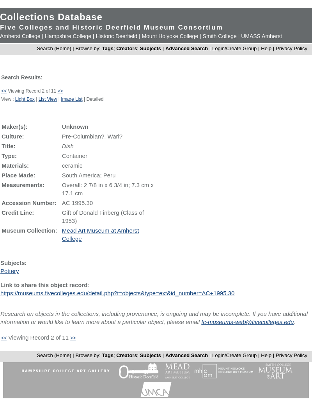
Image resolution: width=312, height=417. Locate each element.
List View (48, 99)
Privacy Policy (291, 48)
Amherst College (20, 36)
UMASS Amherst (261, 36)
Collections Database (51, 17)
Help (266, 48)
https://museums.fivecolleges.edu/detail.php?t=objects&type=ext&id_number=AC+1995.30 (117, 293)
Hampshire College (68, 36)
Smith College (220, 36)
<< (4, 91)
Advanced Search (186, 48)
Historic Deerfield (116, 36)
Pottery (9, 271)
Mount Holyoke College (170, 36)
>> (60, 91)
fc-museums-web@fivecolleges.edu (247, 322)
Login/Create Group (235, 48)
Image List (71, 99)
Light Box (25, 99)
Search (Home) (54, 48)
